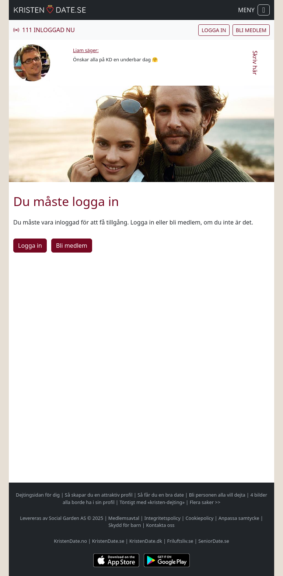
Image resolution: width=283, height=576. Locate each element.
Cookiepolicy (199, 518)
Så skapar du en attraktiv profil (99, 494)
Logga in (214, 30)
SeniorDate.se (213, 541)
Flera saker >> (205, 502)
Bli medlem (251, 30)
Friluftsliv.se (180, 541)
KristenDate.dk (145, 541)
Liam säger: (86, 50)
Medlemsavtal (123, 518)
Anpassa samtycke (239, 518)
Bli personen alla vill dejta (217, 494)
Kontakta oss (160, 525)
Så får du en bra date (160, 494)
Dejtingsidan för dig (38, 494)
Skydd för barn (124, 525)
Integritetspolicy (162, 518)
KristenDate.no (70, 541)
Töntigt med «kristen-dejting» (152, 502)
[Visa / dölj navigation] (264, 10)
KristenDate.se (108, 541)
